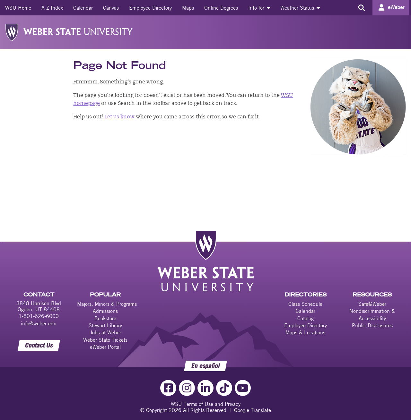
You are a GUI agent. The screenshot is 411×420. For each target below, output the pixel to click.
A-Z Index (52, 7)
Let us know (119, 117)
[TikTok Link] (224, 388)
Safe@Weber (372, 304)
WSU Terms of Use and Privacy (205, 404)
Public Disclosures (372, 325)
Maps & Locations (305, 332)
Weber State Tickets (105, 340)
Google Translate (252, 410)
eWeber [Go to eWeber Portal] (396, 7)
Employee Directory (150, 7)
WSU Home (18, 7)
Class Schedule (305, 304)
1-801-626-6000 (39, 316)
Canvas (111, 7)
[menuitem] (18, 8)
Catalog (305, 318)
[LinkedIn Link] (205, 388)
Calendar (83, 7)
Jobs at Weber (105, 332)
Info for (259, 7)
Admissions (105, 311)
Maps (188, 7)
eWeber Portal (105, 347)
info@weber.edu (39, 323)
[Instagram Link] (187, 388)
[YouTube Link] (243, 388)
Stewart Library (105, 325)
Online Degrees (221, 7)
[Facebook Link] (168, 388)
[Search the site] (361, 7)
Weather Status (300, 7)
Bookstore (105, 318)
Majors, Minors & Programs (107, 304)
